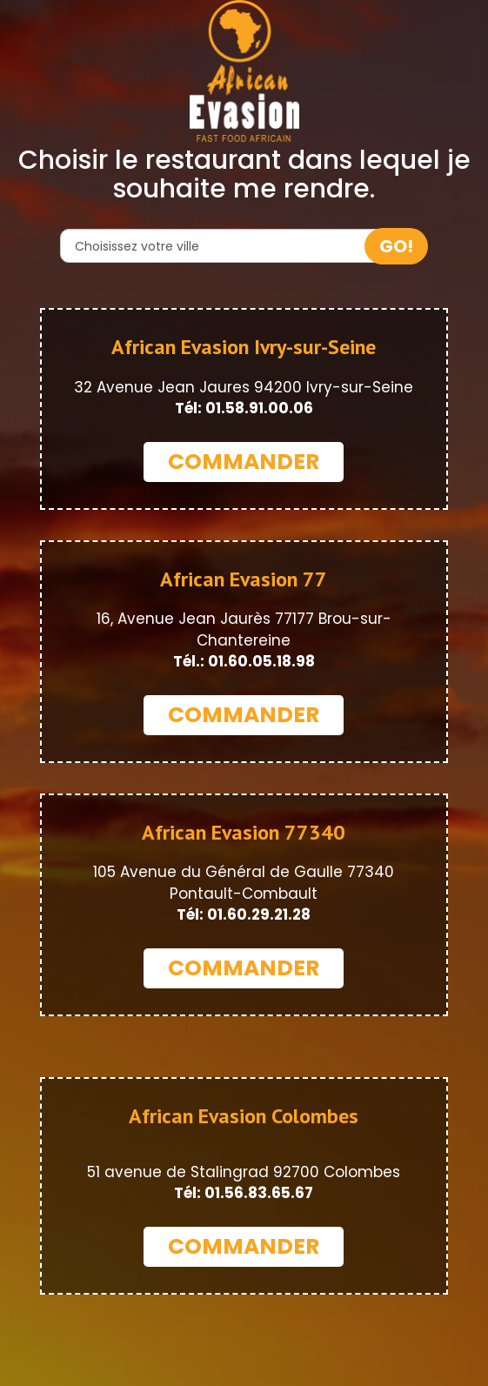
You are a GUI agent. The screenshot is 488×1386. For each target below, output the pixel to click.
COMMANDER (243, 461)
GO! (396, 246)
